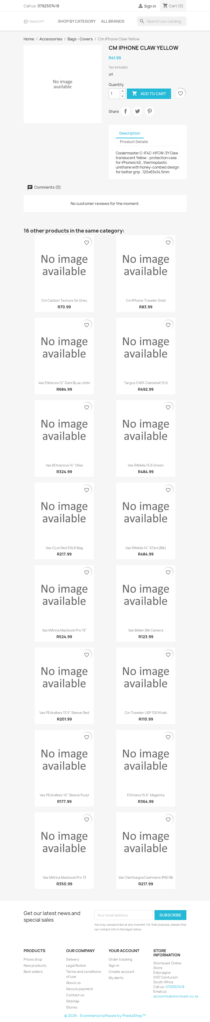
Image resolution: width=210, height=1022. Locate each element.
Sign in (114, 965)
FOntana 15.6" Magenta (145, 795)
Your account (124, 950)
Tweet (137, 111)
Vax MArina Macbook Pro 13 (64, 877)
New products (35, 965)
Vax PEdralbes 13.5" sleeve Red (64, 712)
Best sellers (33, 971)
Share (125, 111)
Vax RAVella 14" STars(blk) (145, 548)
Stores (71, 1007)
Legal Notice (76, 965)
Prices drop (33, 959)
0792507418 (48, 5)
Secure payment (79, 989)
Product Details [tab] (134, 141)
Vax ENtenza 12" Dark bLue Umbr (64, 383)
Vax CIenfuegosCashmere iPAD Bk (145, 877)
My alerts (116, 977)
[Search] (161, 21)
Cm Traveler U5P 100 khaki (146, 712)
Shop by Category (77, 21)
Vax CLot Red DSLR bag (64, 548)
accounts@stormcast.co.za (175, 996)
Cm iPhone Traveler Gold (146, 300)
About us (73, 982)
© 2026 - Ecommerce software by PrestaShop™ (105, 1015)
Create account (121, 971)
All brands (112, 21)
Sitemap (72, 1001)
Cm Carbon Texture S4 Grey (64, 300)
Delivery (72, 959)
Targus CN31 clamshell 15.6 (146, 383)
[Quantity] (114, 94)
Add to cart (149, 94)
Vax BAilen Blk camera (145, 630)
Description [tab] (129, 133)
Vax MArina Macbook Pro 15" (64, 630)
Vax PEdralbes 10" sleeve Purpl (64, 795)
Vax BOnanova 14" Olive (64, 465)
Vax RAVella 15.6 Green (146, 465)
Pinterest (149, 111)
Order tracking (120, 959)
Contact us (75, 995)
